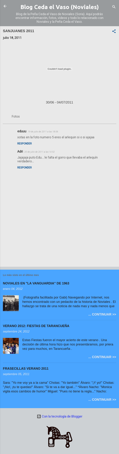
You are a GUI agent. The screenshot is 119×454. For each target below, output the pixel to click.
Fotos (16, 116)
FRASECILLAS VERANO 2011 (26, 368)
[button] (114, 31)
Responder (24, 143)
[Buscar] (114, 7)
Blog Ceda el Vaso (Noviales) (59, 7)
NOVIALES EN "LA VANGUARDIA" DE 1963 (36, 283)
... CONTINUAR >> (102, 314)
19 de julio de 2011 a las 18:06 (43, 131)
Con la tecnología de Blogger (59, 416)
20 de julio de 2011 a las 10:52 (39, 151)
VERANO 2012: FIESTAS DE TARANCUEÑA (36, 326)
